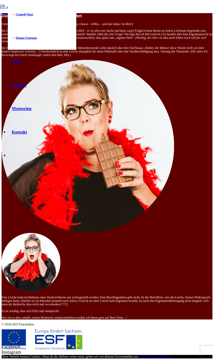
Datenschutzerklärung (157, 356)
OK (141, 356)
